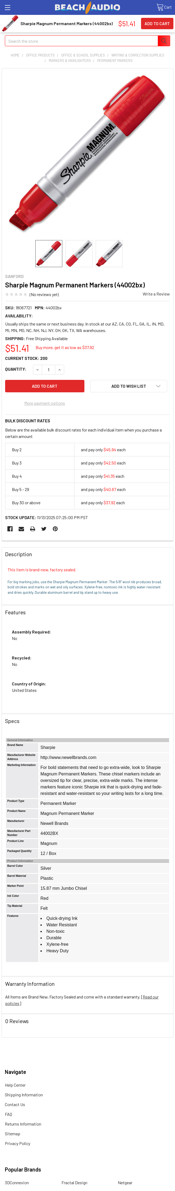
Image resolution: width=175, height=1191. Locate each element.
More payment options (44, 403)
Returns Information (23, 1123)
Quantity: (15, 368)
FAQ (8, 1114)
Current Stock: (26, 358)
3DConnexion (17, 1182)
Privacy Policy (17, 1143)
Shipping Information (24, 1094)
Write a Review (156, 293)
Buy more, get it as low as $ (65, 347)
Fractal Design (74, 1182)
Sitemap (12, 1133)
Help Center (15, 1084)
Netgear (125, 1182)
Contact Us (15, 1104)
